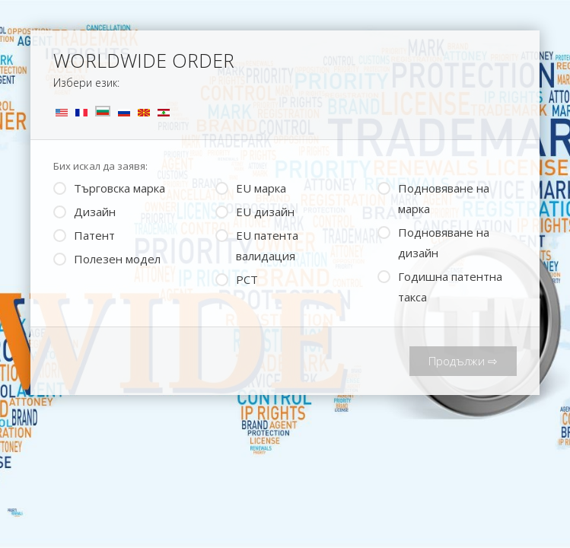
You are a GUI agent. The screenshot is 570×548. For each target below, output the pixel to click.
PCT (236, 278)
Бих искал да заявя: (100, 166)
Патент (84, 234)
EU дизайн (255, 210)
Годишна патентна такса (439, 285)
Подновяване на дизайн (433, 241)
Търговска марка (109, 187)
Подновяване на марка (433, 197)
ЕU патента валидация (256, 244)
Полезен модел (107, 257)
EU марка (250, 187)
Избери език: (86, 82)
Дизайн (84, 210)
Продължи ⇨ (463, 360)
